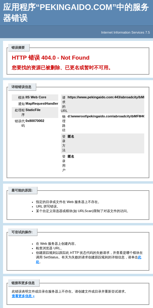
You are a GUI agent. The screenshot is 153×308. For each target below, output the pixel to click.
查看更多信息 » (23, 296)
